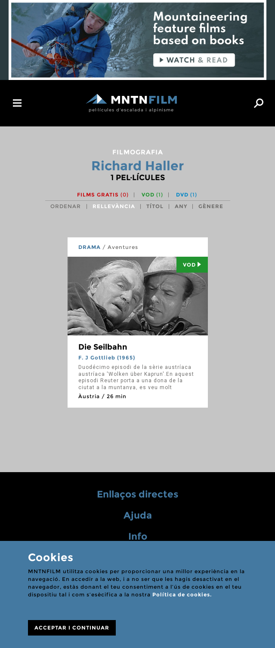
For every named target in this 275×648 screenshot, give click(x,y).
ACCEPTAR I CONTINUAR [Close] (71, 627)
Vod (192, 264)
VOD (152, 194)
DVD (186, 194)
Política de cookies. (182, 594)
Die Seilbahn (102, 347)
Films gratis (103, 194)
